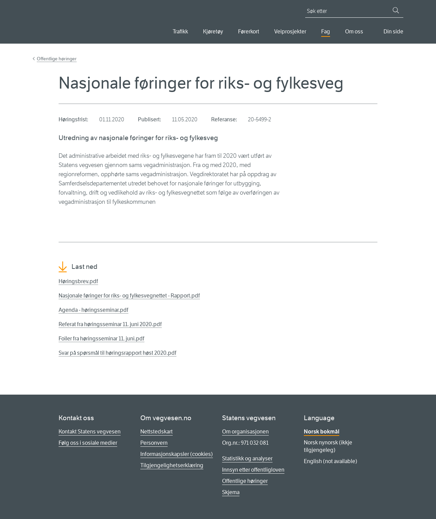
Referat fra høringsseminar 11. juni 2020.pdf (110, 324)
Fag (325, 31)
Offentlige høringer (57, 59)
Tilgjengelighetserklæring (171, 465)
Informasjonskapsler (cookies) (176, 454)
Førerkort (248, 31)
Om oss (354, 31)
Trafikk (180, 31)
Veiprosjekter (290, 31)
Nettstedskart (156, 431)
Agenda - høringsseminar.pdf (93, 310)
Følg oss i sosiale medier (88, 443)
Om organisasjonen (245, 431)
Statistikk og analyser (247, 458)
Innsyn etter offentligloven (253, 470)
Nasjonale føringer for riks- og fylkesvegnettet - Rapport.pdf (129, 295)
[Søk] (395, 10)
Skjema (230, 492)
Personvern (154, 443)
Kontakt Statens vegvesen (90, 431)
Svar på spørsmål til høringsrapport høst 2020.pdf (117, 353)
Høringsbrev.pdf (78, 281)
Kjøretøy (213, 31)
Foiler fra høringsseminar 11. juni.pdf (101, 338)
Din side (393, 31)
